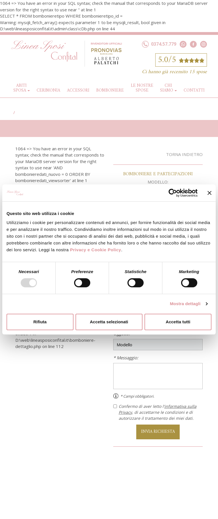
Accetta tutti (178, 321)
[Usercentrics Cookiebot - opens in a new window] (173, 193)
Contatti (194, 90)
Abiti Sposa (20, 88)
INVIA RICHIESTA (158, 432)
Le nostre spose (142, 88)
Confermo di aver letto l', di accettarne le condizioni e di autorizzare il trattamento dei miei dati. (154, 412)
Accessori (78, 90)
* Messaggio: (125, 357)
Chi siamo (166, 88)
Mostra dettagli (185, 303)
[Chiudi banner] (209, 193)
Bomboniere (110, 90)
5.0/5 (181, 60)
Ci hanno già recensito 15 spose (174, 71)
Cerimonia (48, 90)
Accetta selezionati (109, 321)
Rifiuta (40, 321)
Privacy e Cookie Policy (95, 249)
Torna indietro (184, 154)
